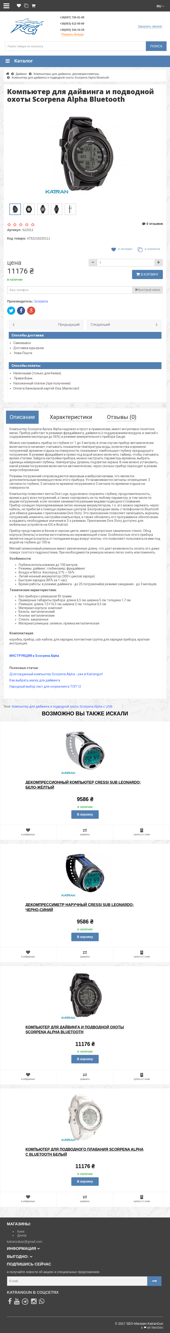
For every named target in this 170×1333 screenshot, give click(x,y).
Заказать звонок (150, 26)
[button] (160, 6)
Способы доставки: (28, 335)
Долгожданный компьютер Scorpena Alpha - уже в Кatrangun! (56, 674)
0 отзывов (152, 224)
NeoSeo (157, 1327)
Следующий (100, 324)
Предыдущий (69, 324)
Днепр (21, 1235)
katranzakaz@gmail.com (24, 1241)
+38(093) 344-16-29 (72, 29)
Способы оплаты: (26, 365)
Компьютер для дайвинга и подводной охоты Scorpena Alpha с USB (62, 706)
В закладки (121, 249)
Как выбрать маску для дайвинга (34, 680)
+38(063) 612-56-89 (72, 23)
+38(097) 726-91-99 (72, 17)
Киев (20, 1231)
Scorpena (41, 301)
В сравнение (149, 249)
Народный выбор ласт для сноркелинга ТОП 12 (45, 686)
